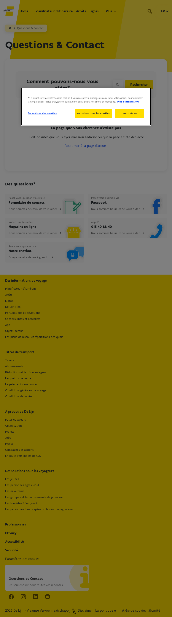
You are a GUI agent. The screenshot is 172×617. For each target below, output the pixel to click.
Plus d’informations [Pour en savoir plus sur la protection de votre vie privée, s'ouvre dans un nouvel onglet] (128, 101)
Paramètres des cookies (42, 113)
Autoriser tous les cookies (93, 113)
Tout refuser (129, 113)
